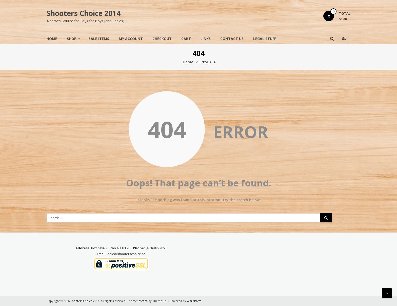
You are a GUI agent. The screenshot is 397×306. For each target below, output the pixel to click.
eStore (143, 301)
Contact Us (232, 38)
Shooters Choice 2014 (84, 13)
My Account (131, 38)
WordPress (194, 301)
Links (206, 38)
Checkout (162, 38)
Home (52, 38)
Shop (71, 38)
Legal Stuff (264, 38)
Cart (186, 38)
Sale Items (99, 38)
